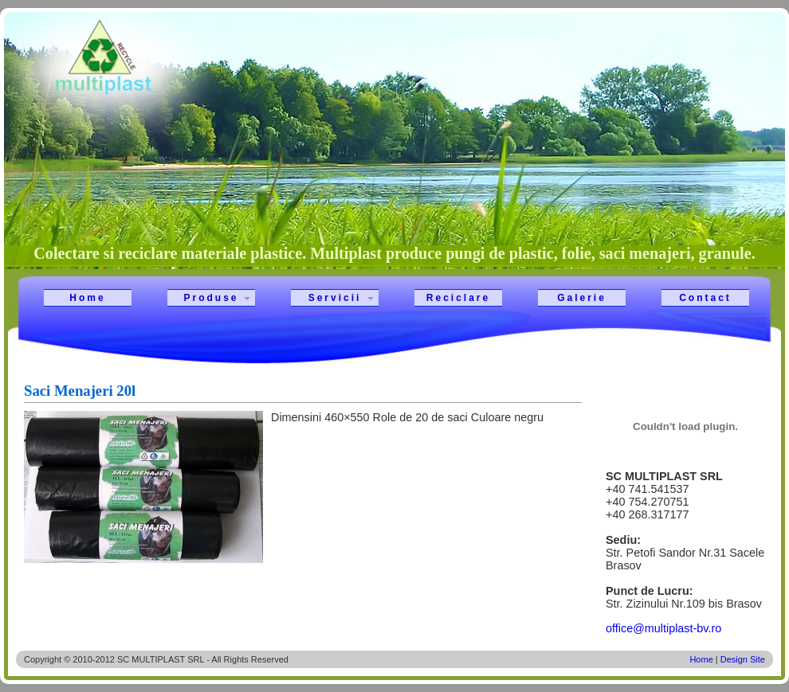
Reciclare (458, 297)
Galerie (581, 297)
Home (87, 297)
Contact (705, 297)
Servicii (335, 297)
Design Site (742, 659)
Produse (210, 297)
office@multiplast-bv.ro (663, 628)
